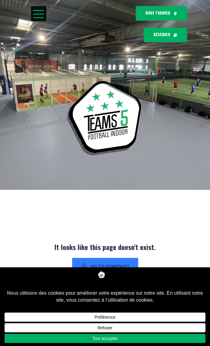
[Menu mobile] (38, 13)
